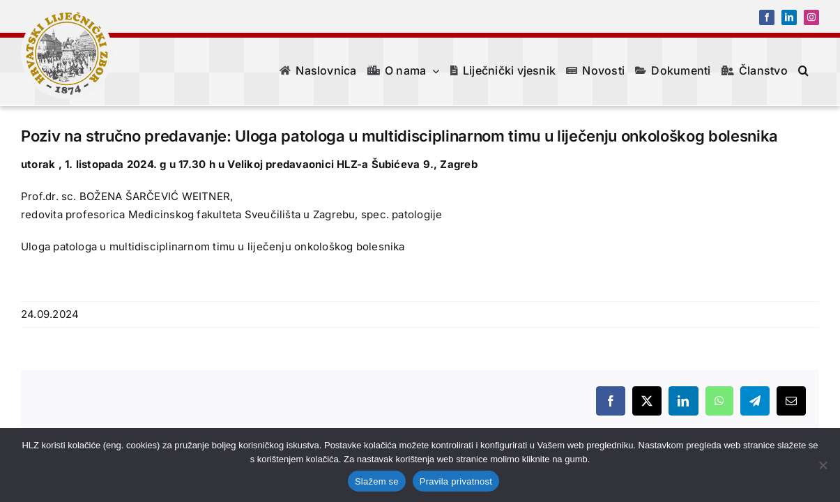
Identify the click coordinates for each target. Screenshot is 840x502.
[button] (814, 70)
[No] (823, 465)
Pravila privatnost (456, 481)
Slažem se (377, 481)
